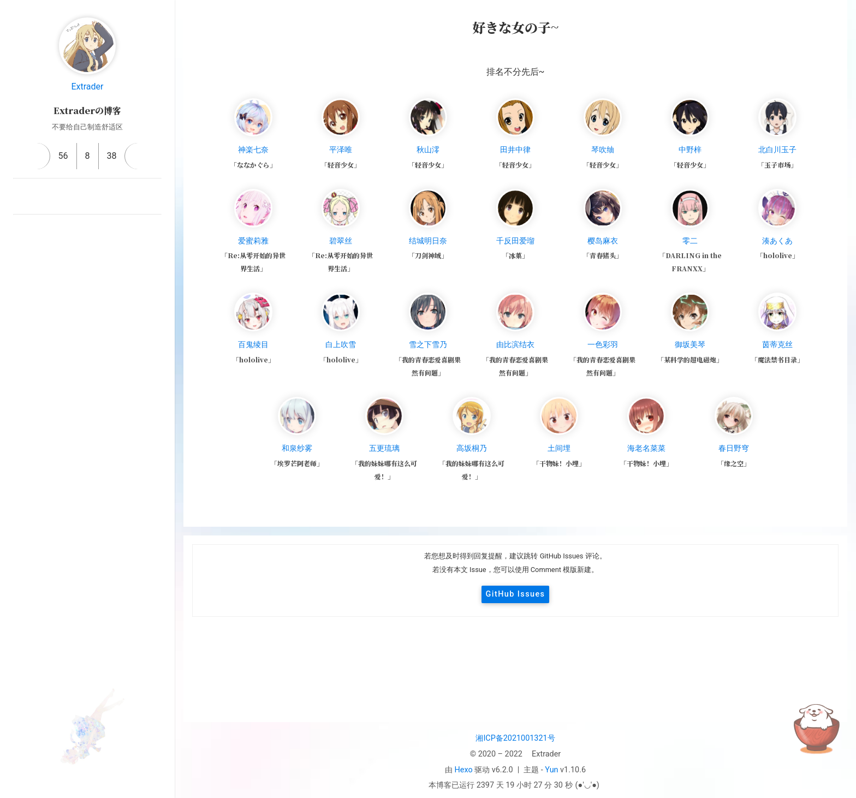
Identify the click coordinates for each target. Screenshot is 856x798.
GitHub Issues (515, 594)
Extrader (87, 86)
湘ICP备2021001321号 (515, 738)
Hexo (464, 770)
